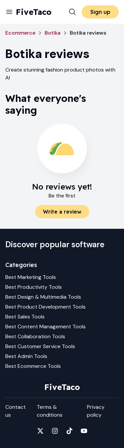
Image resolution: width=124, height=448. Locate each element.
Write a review (62, 211)
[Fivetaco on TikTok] (69, 430)
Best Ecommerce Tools (33, 366)
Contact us (15, 410)
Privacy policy (95, 410)
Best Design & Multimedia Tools (43, 296)
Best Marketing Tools (30, 277)
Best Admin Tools (26, 356)
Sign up (100, 12)
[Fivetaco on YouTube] (84, 430)
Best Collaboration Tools (35, 336)
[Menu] (9, 12)
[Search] (72, 12)
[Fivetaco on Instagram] (55, 430)
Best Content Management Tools (45, 326)
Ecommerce (20, 32)
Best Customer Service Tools (40, 346)
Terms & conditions (49, 410)
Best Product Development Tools (45, 306)
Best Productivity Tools (33, 287)
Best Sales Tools (25, 316)
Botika (53, 32)
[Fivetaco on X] (40, 430)
